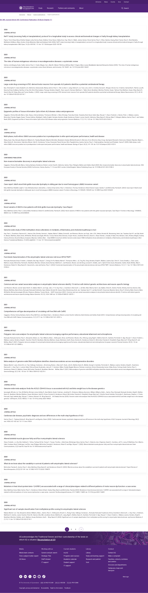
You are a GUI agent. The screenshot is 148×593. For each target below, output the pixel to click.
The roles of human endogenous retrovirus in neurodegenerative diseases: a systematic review (74, 60)
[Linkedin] (25, 576)
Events (113, 2)
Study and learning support (95, 556)
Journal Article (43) (12, 20)
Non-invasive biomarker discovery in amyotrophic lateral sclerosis (74, 160)
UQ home (98, 2)
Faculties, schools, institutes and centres (118, 560)
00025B (62, 582)
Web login (126, 577)
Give (119, 2)
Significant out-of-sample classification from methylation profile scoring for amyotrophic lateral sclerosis (74, 510)
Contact (126, 2)
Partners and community (66, 8)
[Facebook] (20, 576)
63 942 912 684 (48, 582)
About (81, 8)
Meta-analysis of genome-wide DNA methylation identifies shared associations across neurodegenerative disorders (74, 362)
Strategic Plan (46, 556)
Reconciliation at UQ (46, 540)
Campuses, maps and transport (115, 569)
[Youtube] (34, 576)
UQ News (22, 559)
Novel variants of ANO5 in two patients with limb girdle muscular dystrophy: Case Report (74, 206)
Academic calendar (70, 559)
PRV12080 (75, 582)
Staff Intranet (45, 559)
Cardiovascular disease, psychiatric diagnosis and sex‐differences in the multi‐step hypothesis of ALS (74, 415)
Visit (87, 562)
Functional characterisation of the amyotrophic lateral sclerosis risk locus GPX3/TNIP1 (74, 258)
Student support (69, 562)
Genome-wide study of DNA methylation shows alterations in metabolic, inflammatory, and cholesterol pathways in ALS (74, 231)
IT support (45, 562)
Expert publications (39, 14)
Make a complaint (114, 556)
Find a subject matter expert (28, 556)
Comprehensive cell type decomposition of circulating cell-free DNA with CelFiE (74, 310)
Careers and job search (49, 553)
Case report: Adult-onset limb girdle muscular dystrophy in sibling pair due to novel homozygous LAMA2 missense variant (74, 183)
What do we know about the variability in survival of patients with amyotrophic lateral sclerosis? (74, 462)
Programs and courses (71, 556)
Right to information (56, 588)
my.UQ (66, 553)
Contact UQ (112, 553)
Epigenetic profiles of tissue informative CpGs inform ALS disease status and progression (74, 111)
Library (88, 553)
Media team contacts (26, 553)
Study (40, 8)
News (106, 2)
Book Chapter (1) (46, 20)
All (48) (2, 20)
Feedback (67, 588)
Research (50, 8)
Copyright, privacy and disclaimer (29, 588)
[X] (30, 576)
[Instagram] (39, 576)
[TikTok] (43, 576)
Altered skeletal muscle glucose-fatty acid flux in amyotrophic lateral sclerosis (74, 438)
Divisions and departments (117, 565)
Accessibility (45, 588)
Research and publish (93, 559)
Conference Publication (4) (30, 20)
